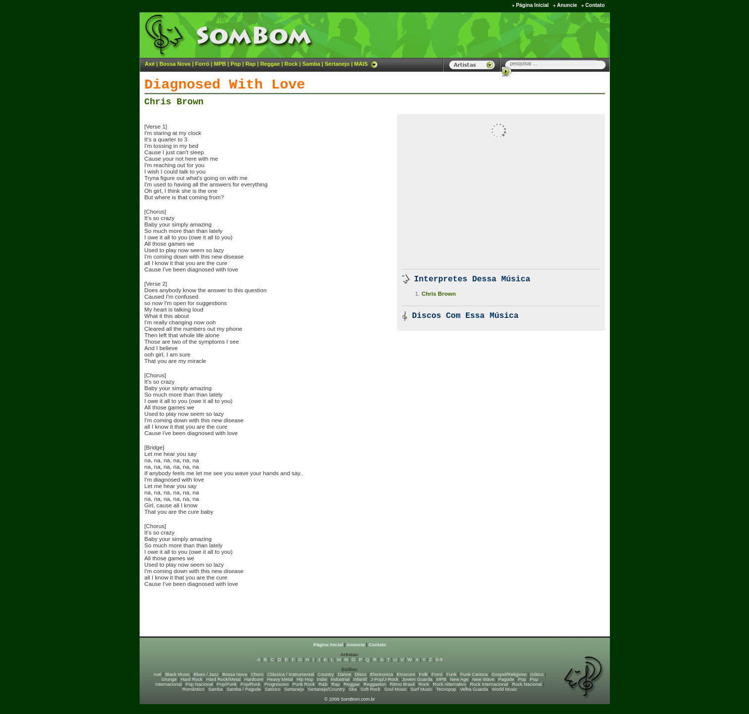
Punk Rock (304, 684)
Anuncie (567, 5)
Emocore (406, 674)
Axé (150, 64)
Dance (344, 674)
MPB (220, 64)
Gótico (537, 674)
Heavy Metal (280, 679)
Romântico (193, 689)
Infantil (360, 679)
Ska (352, 689)
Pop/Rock (250, 684)
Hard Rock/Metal (223, 679)
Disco (360, 674)
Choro (257, 674)
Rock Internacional (489, 684)
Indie (322, 679)
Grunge (169, 679)
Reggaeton (374, 684)
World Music (504, 689)
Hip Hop (305, 679)
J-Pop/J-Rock (385, 679)
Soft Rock (370, 689)
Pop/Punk (227, 684)
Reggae (270, 64)
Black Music (177, 674)
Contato (594, 5)
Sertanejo (337, 64)
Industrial (340, 679)
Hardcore (254, 679)
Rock (291, 64)
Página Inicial (532, 5)
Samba (311, 64)
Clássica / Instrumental (290, 674)
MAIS (366, 64)
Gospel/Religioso (509, 674)
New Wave (483, 679)
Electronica (381, 674)
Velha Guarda (474, 689)
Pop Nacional (199, 684)
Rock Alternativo (449, 684)
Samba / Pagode (244, 689)
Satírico (273, 689)
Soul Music (395, 689)
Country (326, 674)
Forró (202, 64)
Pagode (506, 679)
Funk (451, 674)
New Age (459, 679)
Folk (423, 674)
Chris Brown (174, 102)
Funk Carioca (474, 674)
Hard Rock (191, 679)
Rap (251, 64)
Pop (236, 64)
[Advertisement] (486, 34)
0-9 (439, 659)
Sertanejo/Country (326, 689)
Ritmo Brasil (402, 684)
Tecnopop (446, 689)
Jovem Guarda (417, 679)
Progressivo (276, 684)
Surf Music (421, 689)
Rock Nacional (527, 684)
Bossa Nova (175, 64)
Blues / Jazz (206, 674)
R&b (322, 684)
